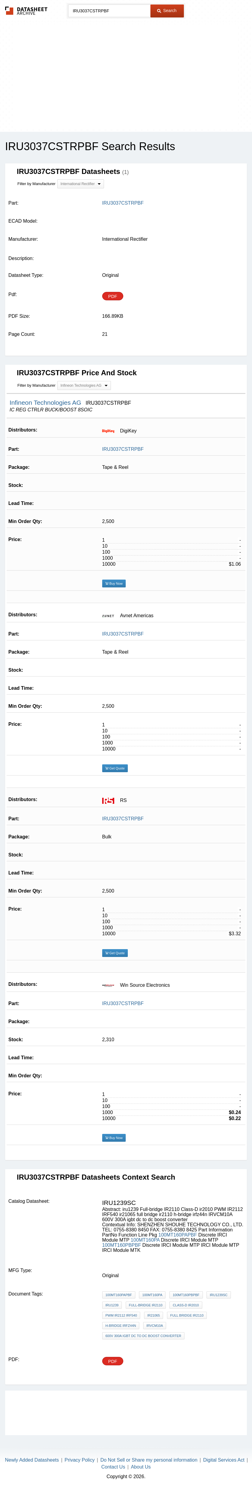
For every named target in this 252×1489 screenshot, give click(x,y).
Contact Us (113, 1466)
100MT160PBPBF (121, 1245)
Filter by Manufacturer (36, 183)
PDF (112, 296)
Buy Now (114, 583)
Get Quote (115, 768)
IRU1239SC (219, 1295)
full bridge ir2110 (186, 1315)
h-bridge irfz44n (121, 1325)
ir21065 (153, 1315)
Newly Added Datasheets (32, 1460)
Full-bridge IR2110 (145, 1305)
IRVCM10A (154, 1325)
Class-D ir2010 (186, 1305)
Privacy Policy (80, 1460)
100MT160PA (145, 1240)
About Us (141, 1466)
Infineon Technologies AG (46, 402)
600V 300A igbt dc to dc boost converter (143, 1336)
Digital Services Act (223, 1460)
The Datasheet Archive (26, 11)
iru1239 (112, 1305)
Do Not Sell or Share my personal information (148, 1460)
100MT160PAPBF (178, 1234)
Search (166, 10)
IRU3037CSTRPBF (123, 449)
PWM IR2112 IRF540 (121, 1315)
